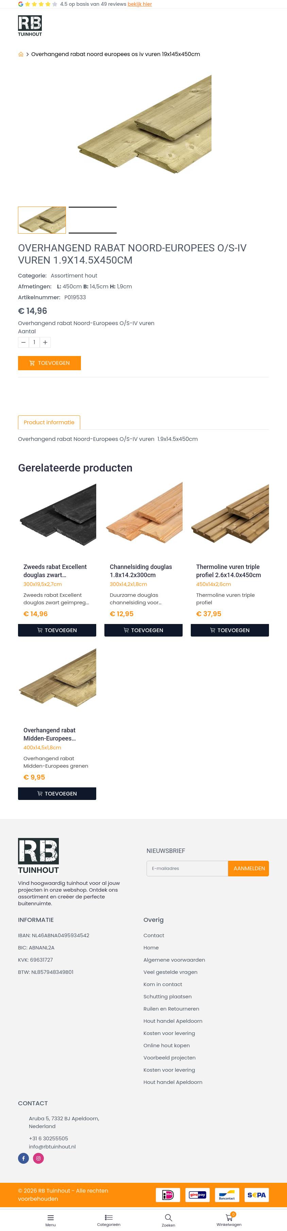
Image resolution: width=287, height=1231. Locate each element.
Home (151, 947)
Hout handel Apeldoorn (173, 1020)
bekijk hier (140, 4)
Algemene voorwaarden (174, 959)
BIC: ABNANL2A (36, 947)
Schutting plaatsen (168, 996)
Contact (154, 935)
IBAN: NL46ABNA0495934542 (53, 935)
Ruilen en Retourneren (171, 1008)
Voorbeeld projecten (170, 1057)
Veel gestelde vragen (171, 972)
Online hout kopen (167, 1045)
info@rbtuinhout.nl (52, 1146)
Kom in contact (163, 984)
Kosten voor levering (169, 1033)
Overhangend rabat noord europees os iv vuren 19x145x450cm (115, 54)
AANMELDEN (249, 868)
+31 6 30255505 (48, 1138)
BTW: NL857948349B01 (45, 972)
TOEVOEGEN (49, 363)
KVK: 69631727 (35, 959)
